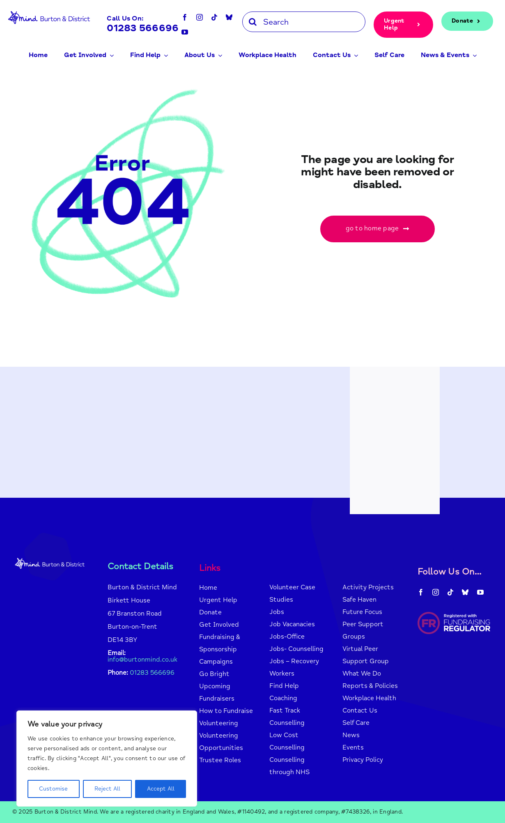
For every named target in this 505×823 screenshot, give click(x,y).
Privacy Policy (362, 760)
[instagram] (199, 17)
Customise (53, 788)
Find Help (284, 686)
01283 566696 (143, 28)
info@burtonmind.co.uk (142, 659)
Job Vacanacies (292, 624)
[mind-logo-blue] (49, 11)
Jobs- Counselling (296, 649)
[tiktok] (214, 17)
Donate (210, 612)
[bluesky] (229, 17)
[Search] (303, 21)
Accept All (160, 788)
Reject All (107, 788)
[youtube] (184, 32)
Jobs (276, 612)
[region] (106, 758)
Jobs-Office (287, 636)
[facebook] (184, 17)
